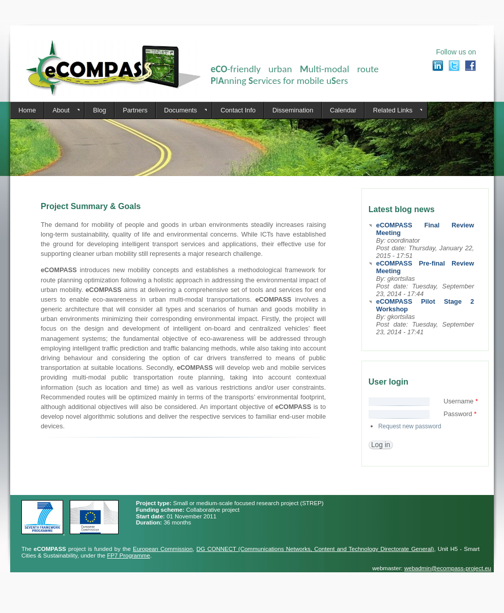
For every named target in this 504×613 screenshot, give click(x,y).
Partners (135, 110)
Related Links (393, 110)
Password (460, 414)
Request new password (409, 426)
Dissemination (292, 110)
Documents (181, 110)
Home (27, 110)
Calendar (343, 110)
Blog (99, 110)
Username (460, 401)
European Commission (162, 549)
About (61, 110)
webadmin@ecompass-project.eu (447, 568)
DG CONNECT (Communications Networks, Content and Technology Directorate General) (315, 549)
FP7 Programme (128, 555)
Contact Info (238, 110)
